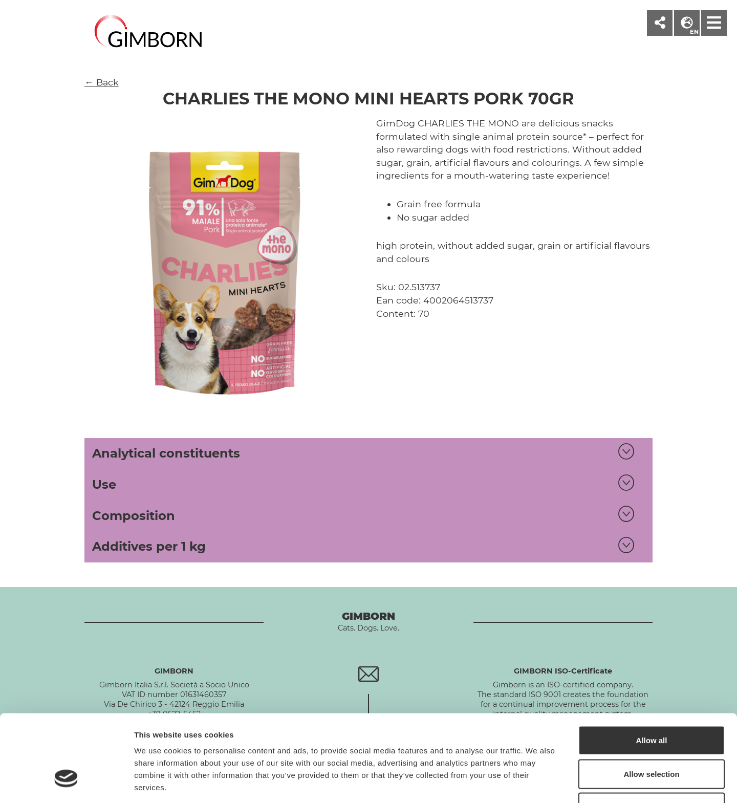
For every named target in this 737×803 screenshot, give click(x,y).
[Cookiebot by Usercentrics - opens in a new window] (66, 783)
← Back (101, 82)
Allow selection (651, 702)
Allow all (651, 668)
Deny (651, 735)
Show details (537, 782)
